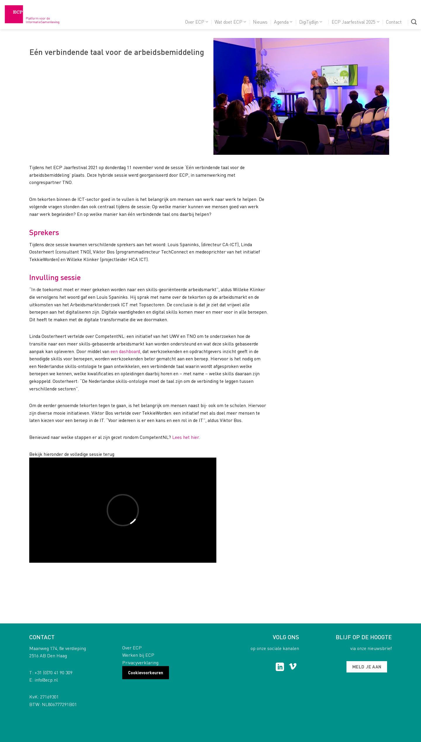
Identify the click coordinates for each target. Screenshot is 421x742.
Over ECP (196, 22)
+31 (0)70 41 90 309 (53, 672)
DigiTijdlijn (310, 22)
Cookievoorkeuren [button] (145, 672)
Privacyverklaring (140, 662)
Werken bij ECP (138, 655)
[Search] (414, 21)
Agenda (283, 22)
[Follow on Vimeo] (293, 667)
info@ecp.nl (46, 680)
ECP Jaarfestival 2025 (355, 22)
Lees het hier (185, 437)
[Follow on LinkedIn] (280, 667)
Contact (394, 22)
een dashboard (125, 351)
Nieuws (260, 22)
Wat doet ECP (230, 22)
